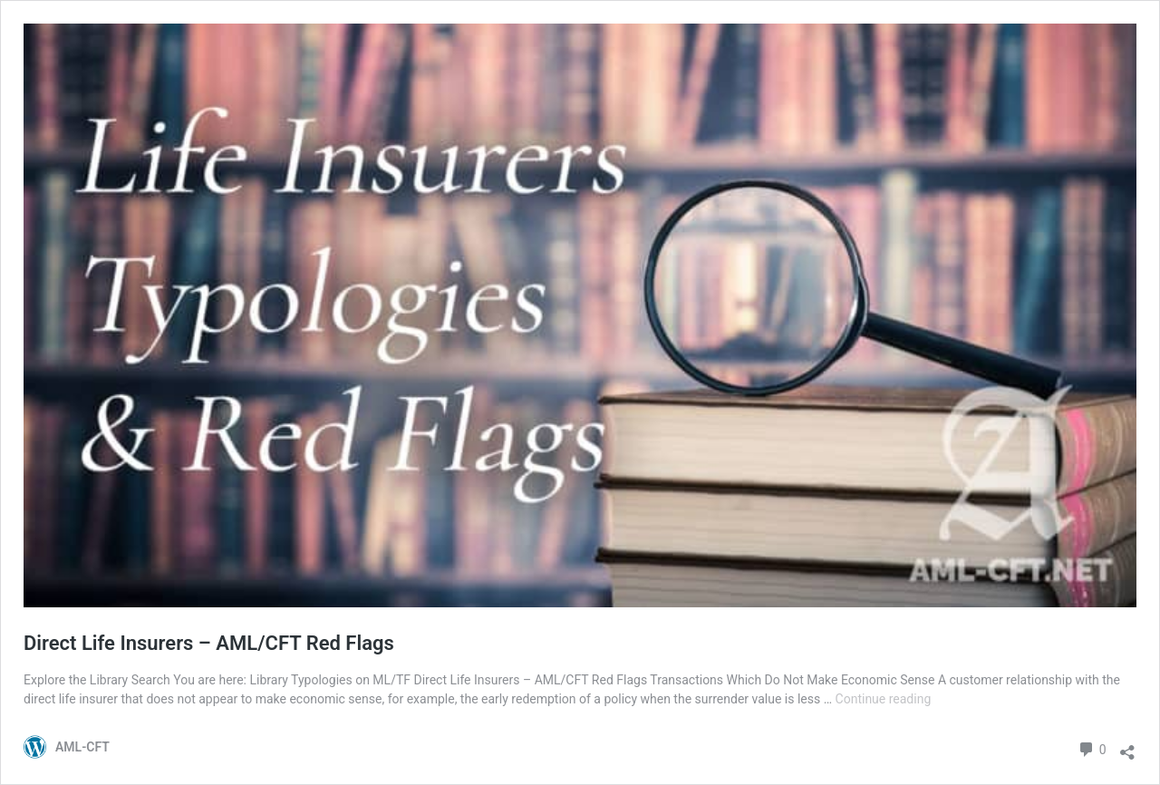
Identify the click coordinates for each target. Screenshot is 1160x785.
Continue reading (884, 699)
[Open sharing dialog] (1127, 746)
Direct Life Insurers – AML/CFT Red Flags (209, 643)
